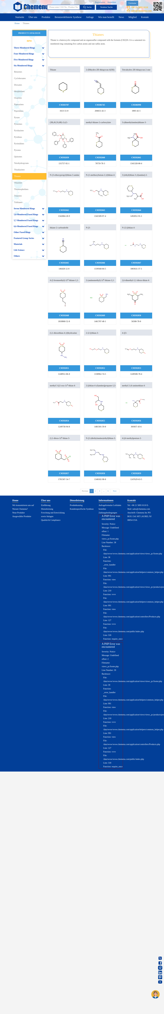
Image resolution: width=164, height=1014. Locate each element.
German (132, 3)
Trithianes (18, 202)
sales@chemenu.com (141, 10)
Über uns (33, 17)
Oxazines (18, 98)
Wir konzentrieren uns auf (23, 505)
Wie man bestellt (106, 17)
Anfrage (90, 17)
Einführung (46, 505)
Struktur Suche (106, 7)
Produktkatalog (76, 505)
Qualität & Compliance (50, 520)
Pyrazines (18, 124)
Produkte (46, 17)
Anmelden (111, 2)
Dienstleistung (47, 509)
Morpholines (19, 91)
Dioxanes (18, 85)
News (121, 17)
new (29, 40)
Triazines (18, 196)
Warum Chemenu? (20, 509)
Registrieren (100, 2)
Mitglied (132, 17)
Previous (85, 491)
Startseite (19, 17)
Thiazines (18, 183)
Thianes (17, 176)
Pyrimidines (19, 144)
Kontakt (145, 17)
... (104, 491)
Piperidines (18, 111)
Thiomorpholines (21, 189)
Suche (87, 7)
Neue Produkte (18, 513)
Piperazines (19, 104)
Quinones (18, 157)
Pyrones (17, 150)
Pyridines (18, 137)
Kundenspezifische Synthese (82, 509)
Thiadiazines (19, 170)
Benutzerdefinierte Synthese (68, 17)
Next (115, 491)
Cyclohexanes (20, 78)
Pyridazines (19, 130)
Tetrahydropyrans (21, 163)
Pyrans (17, 117)
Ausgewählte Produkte (21, 516)
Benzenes (18, 72)
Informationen (106, 500)
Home (17, 23)
